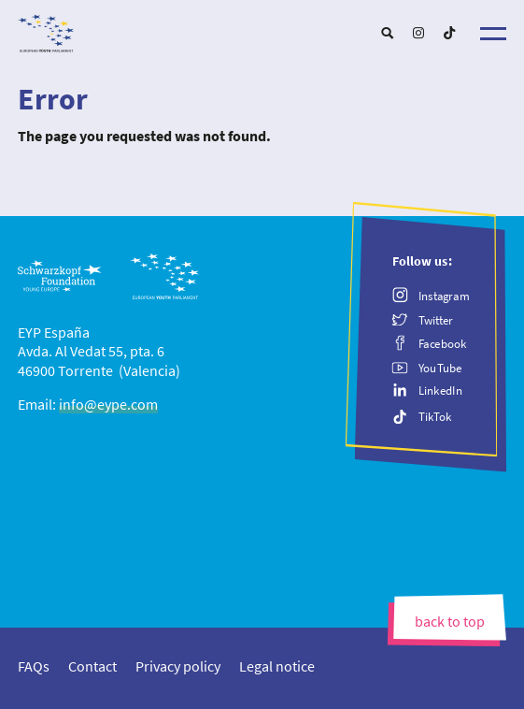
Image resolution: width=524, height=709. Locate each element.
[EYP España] (262, 28)
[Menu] (493, 34)
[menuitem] (387, 32)
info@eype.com (108, 404)
